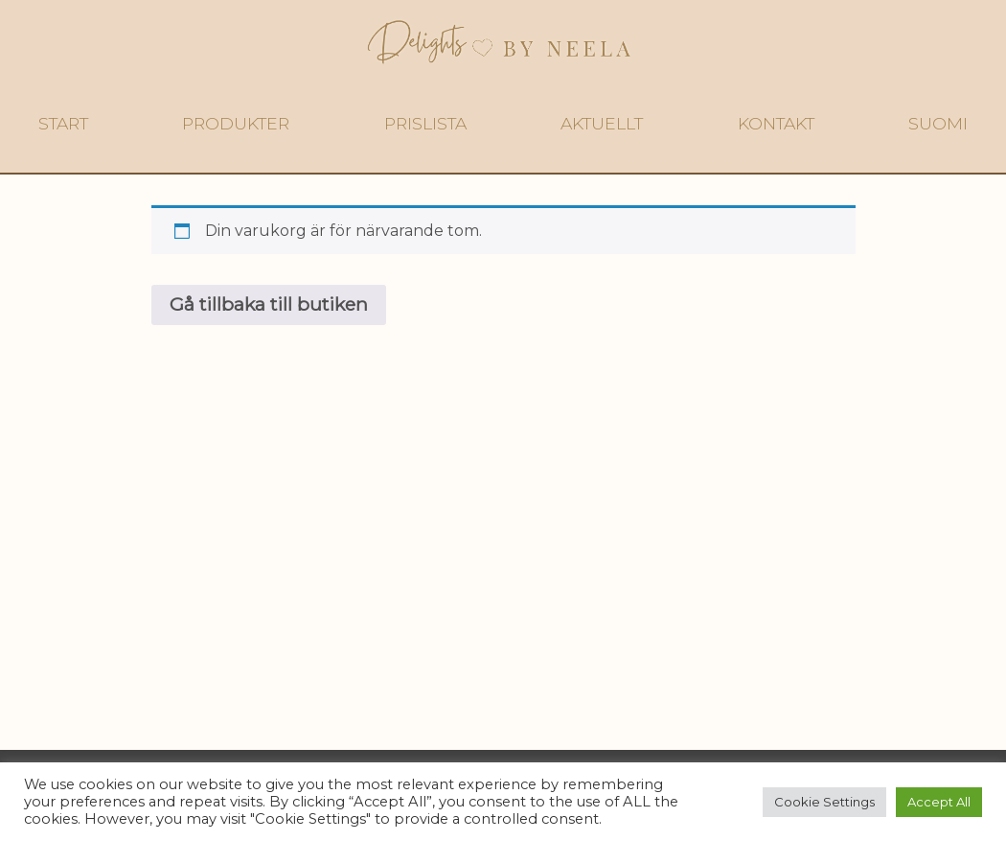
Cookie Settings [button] (824, 801)
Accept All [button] (939, 801)
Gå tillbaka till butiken (269, 303)
